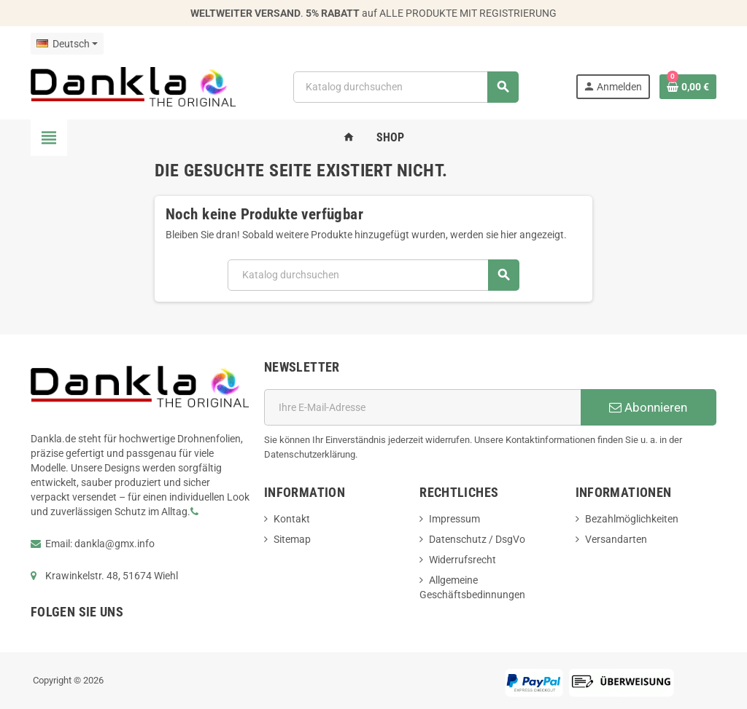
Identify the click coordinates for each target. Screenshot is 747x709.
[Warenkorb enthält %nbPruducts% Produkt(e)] (687, 86)
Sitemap (292, 539)
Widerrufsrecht (462, 559)
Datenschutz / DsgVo (477, 539)
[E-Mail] (422, 407)
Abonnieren (648, 407)
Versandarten (616, 539)
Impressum (454, 519)
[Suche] (405, 87)
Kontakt (292, 519)
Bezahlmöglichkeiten (631, 519)
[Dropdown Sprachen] (67, 44)
